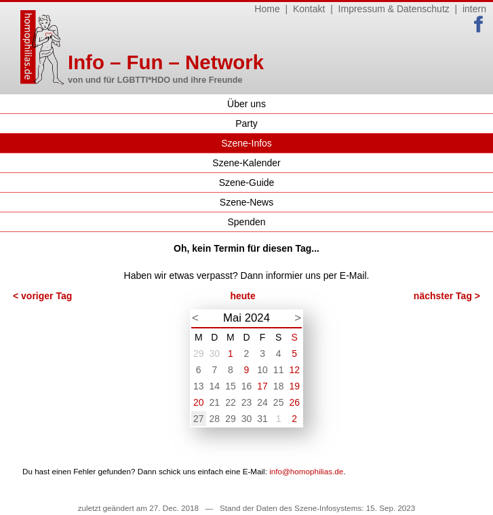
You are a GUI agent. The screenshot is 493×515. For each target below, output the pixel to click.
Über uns (246, 103)
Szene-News (246, 202)
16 (246, 386)
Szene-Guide (247, 182)
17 (262, 386)
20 (198, 402)
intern (474, 8)
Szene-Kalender (246, 162)
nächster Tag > (447, 295)
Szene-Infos (246, 143)
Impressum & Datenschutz (394, 8)
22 (230, 402)
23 (246, 402)
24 (262, 402)
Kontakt (309, 8)
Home (266, 8)
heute (242, 295)
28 (215, 418)
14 (215, 386)
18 (278, 386)
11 (278, 369)
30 (215, 353)
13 (198, 386)
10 (262, 369)
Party (246, 123)
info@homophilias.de (306, 471)
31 (262, 418)
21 (215, 402)
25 (278, 402)
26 (294, 402)
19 (294, 386)
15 (230, 386)
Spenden (246, 221)
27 (198, 418)
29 (198, 353)
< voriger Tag (42, 295)
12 (294, 369)
